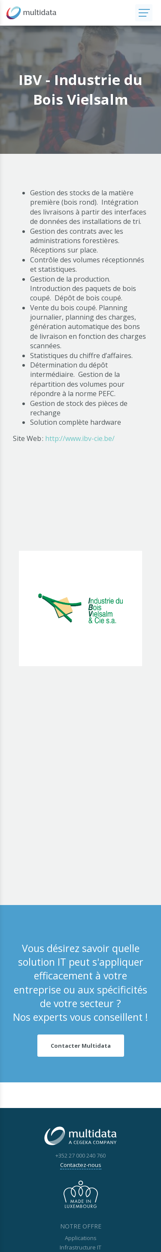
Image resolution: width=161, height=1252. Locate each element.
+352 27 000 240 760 (80, 1155)
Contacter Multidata (81, 1045)
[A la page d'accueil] (67, 12)
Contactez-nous (80, 1165)
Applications (81, 1238)
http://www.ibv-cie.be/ (80, 438)
